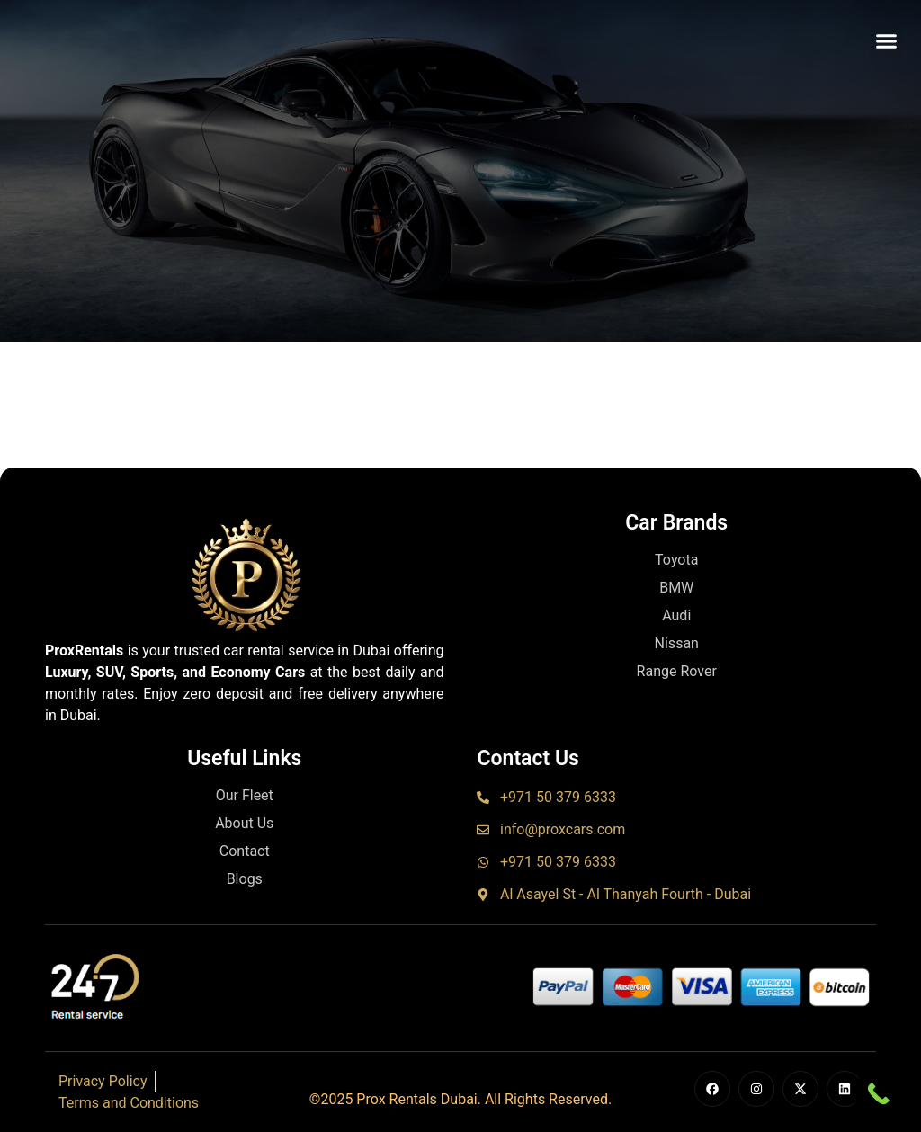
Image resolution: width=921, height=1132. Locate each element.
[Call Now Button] (878, 1094)
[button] (887, 40)
